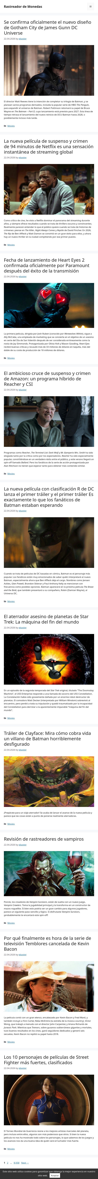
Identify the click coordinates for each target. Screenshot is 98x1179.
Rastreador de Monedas (23, 6)
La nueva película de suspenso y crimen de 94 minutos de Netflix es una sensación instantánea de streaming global (48, 146)
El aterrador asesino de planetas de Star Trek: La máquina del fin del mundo (46, 619)
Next (25, 1162)
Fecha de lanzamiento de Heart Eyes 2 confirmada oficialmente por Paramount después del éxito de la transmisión (46, 265)
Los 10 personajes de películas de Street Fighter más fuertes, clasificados (46, 1059)
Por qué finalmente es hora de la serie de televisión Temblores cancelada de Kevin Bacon (47, 943)
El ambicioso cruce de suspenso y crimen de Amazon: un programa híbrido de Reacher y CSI (47, 378)
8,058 (16, 1162)
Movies (11, 125)
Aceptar (55, 1175)
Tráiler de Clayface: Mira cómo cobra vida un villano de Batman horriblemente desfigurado (47, 738)
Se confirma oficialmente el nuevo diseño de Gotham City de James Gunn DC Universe (47, 27)
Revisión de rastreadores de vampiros (44, 839)
